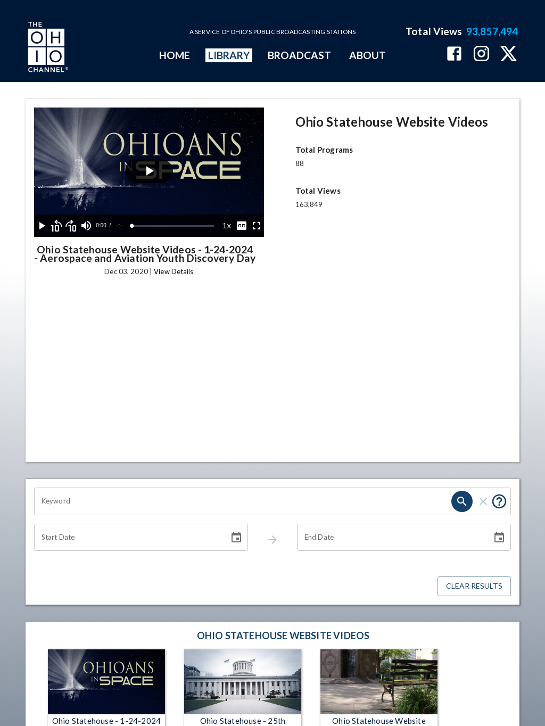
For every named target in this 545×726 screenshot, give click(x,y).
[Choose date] (236, 537)
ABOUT (367, 55)
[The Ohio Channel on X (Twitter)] (508, 54)
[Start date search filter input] (127, 537)
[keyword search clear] (483, 501)
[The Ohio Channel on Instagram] (481, 54)
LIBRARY (229, 55)
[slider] (173, 226)
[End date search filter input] (390, 537)
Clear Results (474, 586)
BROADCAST (300, 55)
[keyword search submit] (462, 501)
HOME (174, 55)
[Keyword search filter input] (242, 501)
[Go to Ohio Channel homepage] (47, 48)
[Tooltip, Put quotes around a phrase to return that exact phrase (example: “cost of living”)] (499, 501)
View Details (173, 271)
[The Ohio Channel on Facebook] (454, 54)
